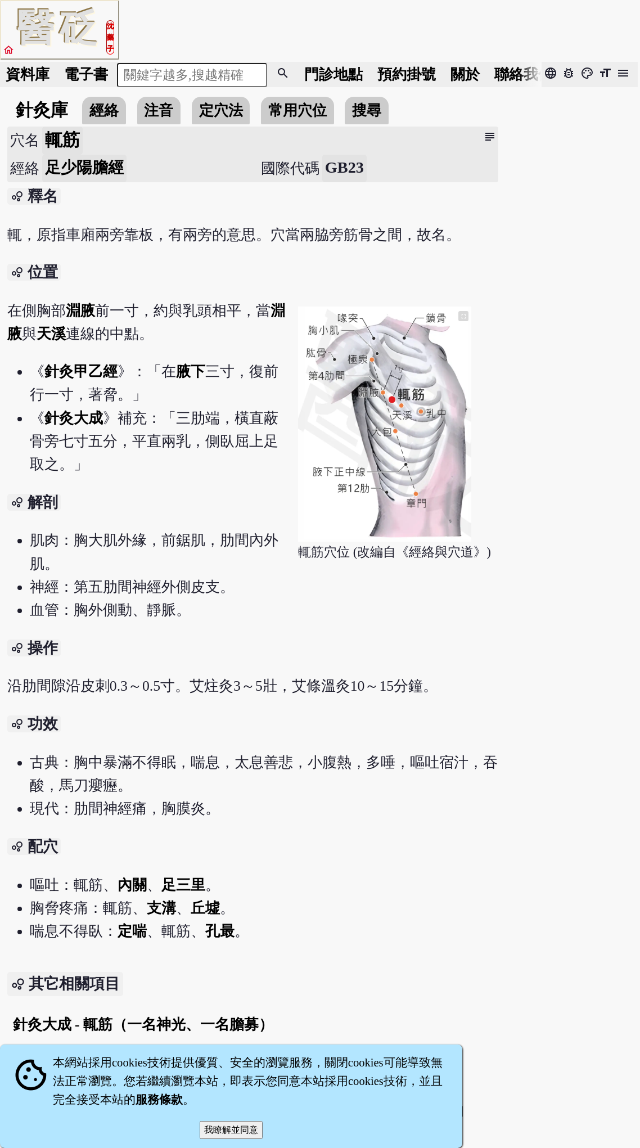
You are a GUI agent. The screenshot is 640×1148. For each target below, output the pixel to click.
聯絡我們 (523, 74)
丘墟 (205, 908)
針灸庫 (42, 110)
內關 (132, 885)
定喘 (132, 931)
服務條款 (159, 1099)
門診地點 (333, 74)
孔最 (220, 931)
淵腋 (80, 311)
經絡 (104, 110)
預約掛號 (406, 74)
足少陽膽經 (84, 167)
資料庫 (27, 74)
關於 (465, 74)
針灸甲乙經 (81, 371)
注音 (158, 110)
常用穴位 (297, 110)
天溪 (51, 334)
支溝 (161, 908)
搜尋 (366, 110)
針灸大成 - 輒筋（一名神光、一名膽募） (143, 1024)
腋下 (190, 371)
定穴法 (221, 110)
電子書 (86, 74)
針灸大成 (73, 418)
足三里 (183, 885)
